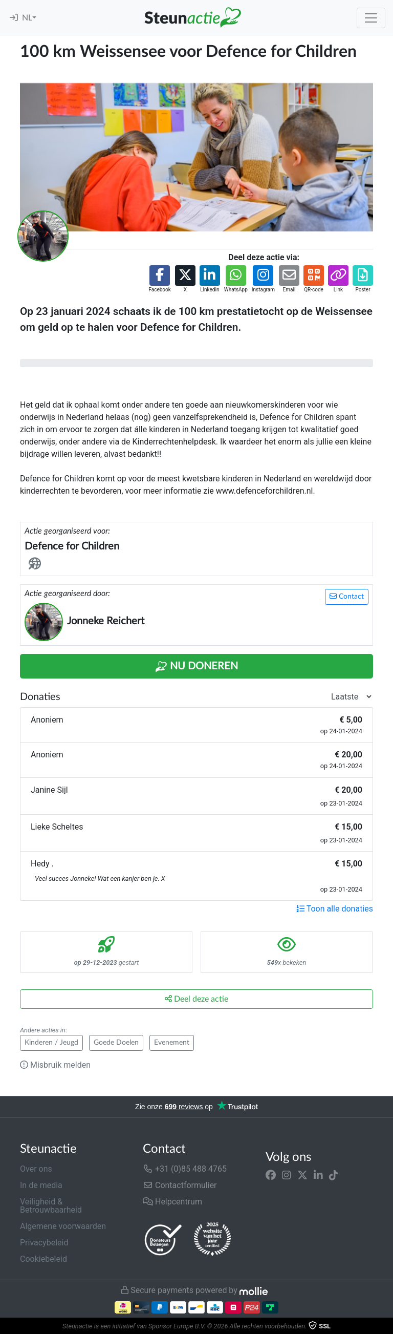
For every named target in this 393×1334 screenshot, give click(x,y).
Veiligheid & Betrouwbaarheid (51, 1206)
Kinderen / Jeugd (51, 1042)
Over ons (36, 1169)
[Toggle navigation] (371, 18)
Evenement (171, 1042)
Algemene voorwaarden (63, 1226)
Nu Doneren (196, 667)
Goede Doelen (116, 1042)
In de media (41, 1185)
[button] (159, 279)
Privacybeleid (44, 1242)
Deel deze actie (196, 998)
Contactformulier (180, 1185)
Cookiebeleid (43, 1259)
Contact (347, 596)
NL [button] (27, 18)
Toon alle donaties (334, 909)
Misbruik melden (55, 1065)
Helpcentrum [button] (172, 1201)
